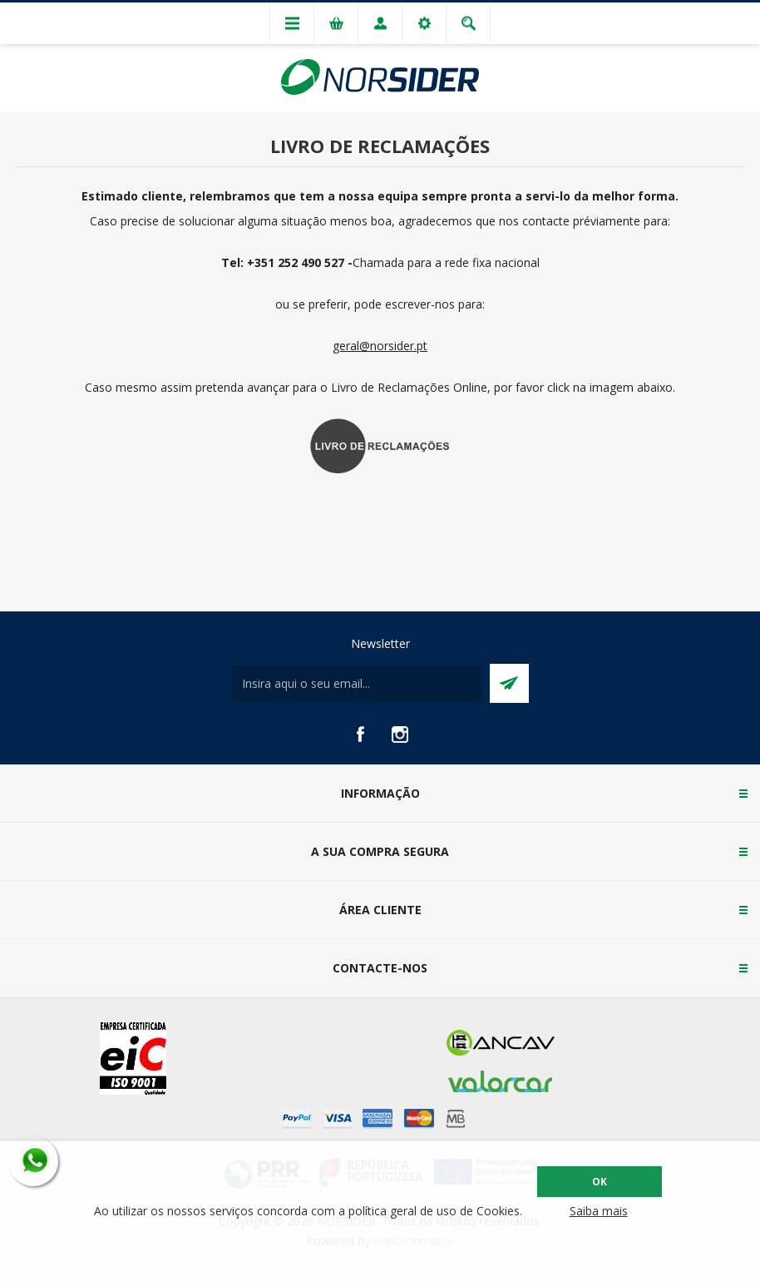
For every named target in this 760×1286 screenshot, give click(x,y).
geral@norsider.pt (380, 346)
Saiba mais (599, 1211)
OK (599, 1182)
